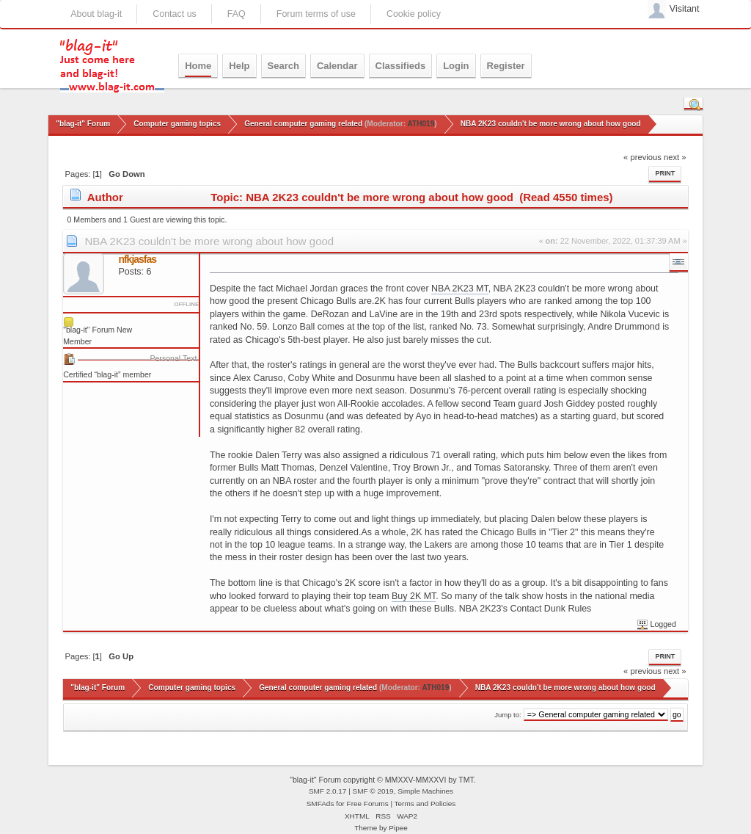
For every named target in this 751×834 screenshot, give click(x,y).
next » (675, 157)
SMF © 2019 (373, 791)
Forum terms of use (316, 14)
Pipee (398, 828)
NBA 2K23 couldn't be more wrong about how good (209, 241)
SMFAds (320, 803)
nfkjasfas (137, 259)
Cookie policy (414, 14)
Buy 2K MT (414, 596)
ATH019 (420, 124)
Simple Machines (425, 791)
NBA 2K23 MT (459, 288)
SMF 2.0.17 (328, 791)
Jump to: (507, 715)
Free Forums (368, 803)
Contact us (175, 14)
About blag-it (96, 14)
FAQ (236, 14)
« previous (642, 157)
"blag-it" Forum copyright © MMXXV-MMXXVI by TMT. (383, 779)
